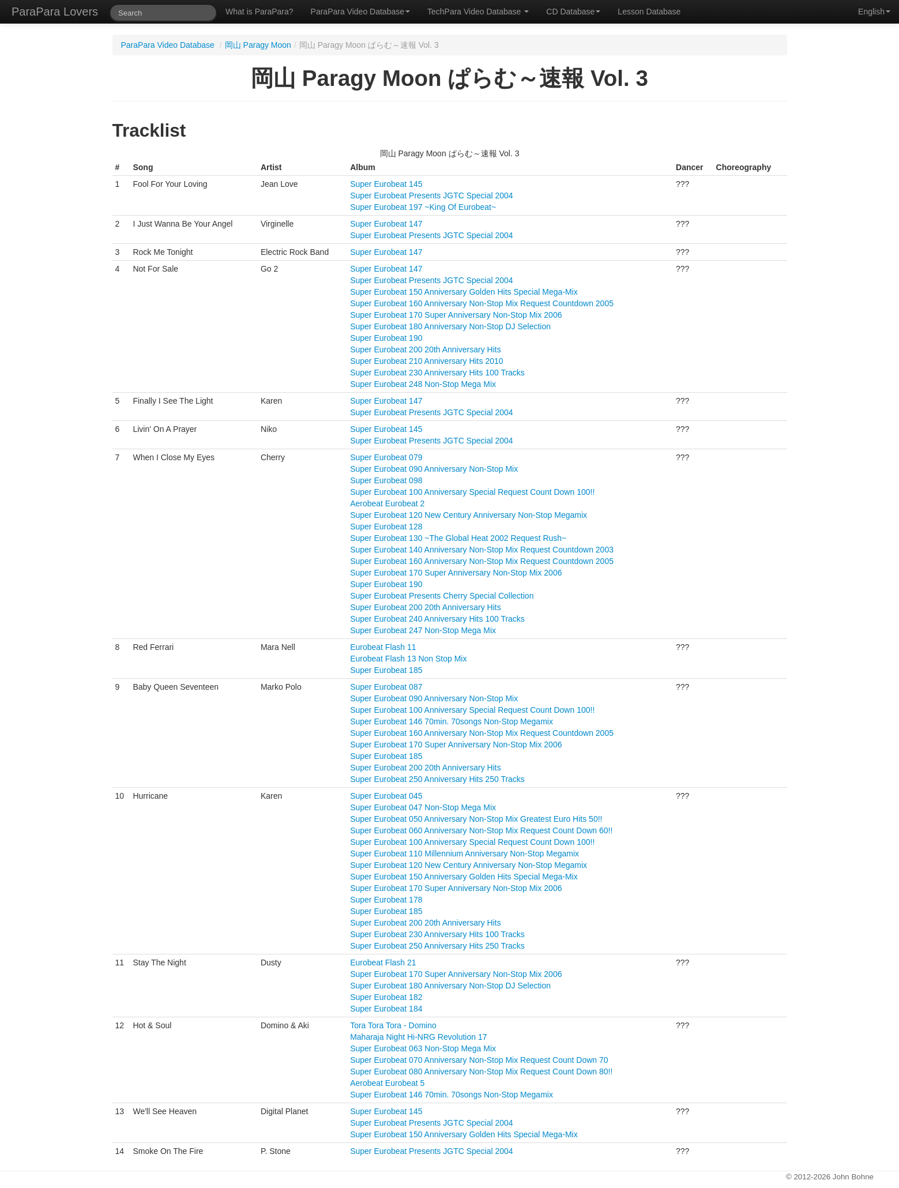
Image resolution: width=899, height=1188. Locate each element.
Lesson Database (649, 11)
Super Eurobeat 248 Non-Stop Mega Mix (423, 384)
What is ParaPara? (259, 11)
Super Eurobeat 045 (386, 795)
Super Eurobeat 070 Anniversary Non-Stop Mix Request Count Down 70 (479, 1060)
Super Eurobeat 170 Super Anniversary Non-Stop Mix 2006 (456, 314)
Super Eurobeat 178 (386, 899)
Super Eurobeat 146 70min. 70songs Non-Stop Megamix (451, 721)
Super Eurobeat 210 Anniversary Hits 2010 (426, 361)
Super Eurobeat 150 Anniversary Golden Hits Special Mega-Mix (464, 291)
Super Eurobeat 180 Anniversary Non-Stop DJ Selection (450, 326)
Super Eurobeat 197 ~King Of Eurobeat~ (423, 207)
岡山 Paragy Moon (258, 45)
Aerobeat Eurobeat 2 (387, 503)
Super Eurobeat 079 (386, 457)
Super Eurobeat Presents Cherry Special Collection (441, 595)
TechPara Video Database (478, 11)
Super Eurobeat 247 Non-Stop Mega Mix (423, 630)
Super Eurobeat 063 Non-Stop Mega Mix (423, 1048)
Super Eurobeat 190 (386, 338)
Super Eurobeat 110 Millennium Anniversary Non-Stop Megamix (464, 853)
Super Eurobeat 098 (386, 480)
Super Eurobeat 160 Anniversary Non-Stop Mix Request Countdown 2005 (482, 303)
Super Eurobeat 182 (386, 997)
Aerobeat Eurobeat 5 (387, 1083)
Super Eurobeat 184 (386, 1008)
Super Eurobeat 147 (386, 223)
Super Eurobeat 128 (386, 526)
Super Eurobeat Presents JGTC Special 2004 (431, 195)
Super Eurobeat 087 (386, 686)
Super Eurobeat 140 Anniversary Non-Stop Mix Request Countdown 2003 (482, 549)
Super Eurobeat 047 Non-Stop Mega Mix (423, 807)
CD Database (573, 11)
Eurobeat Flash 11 (383, 647)
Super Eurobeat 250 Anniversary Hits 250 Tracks (437, 779)
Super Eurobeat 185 (386, 670)
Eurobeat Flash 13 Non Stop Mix (408, 658)
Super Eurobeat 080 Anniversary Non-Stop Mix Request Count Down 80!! (481, 1071)
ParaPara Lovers (55, 11)
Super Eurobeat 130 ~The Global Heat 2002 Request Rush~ (458, 538)
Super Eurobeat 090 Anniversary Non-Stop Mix (434, 468)
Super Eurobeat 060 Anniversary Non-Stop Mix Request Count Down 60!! (481, 830)
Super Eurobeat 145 (386, 184)
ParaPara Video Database (360, 11)
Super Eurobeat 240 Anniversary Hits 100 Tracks (437, 618)
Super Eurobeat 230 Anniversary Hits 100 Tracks (437, 372)
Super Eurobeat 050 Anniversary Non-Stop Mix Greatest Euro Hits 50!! (476, 819)
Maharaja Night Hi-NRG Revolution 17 (418, 1037)
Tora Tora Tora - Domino (393, 1025)
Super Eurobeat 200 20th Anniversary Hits (425, 349)
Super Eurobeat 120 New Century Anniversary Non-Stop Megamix (468, 515)
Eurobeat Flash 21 (383, 962)
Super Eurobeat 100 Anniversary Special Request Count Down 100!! (472, 492)
